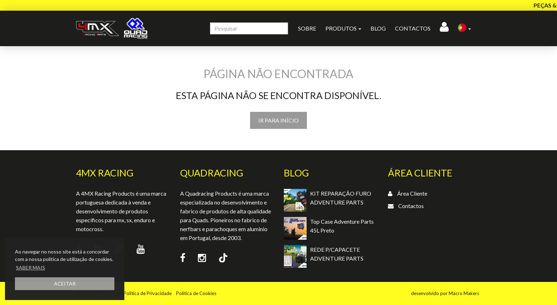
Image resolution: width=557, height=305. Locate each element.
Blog (378, 28)
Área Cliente (412, 193)
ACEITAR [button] (65, 284)
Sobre (307, 28)
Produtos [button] (343, 28)
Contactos (413, 28)
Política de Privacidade (148, 293)
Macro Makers (464, 293)
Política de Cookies (196, 293)
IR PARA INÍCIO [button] (278, 120)
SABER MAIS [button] (30, 268)
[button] (464, 28)
